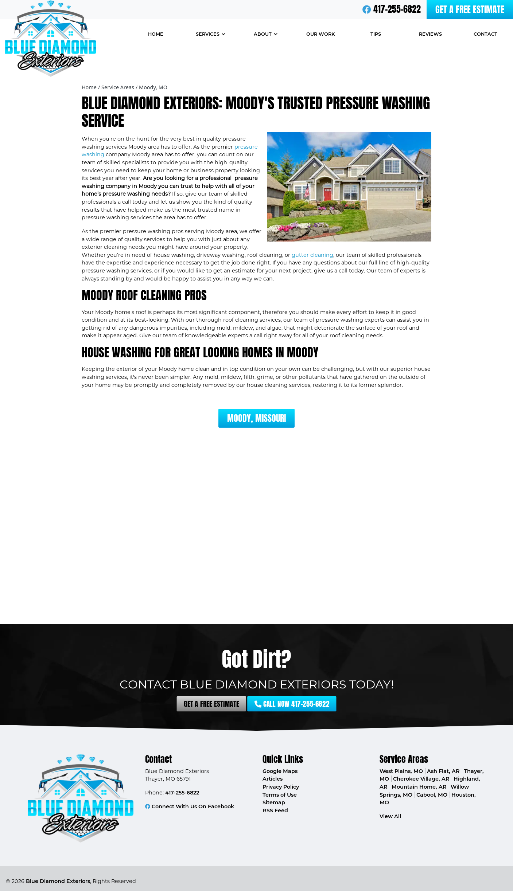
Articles (273, 779)
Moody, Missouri (256, 418)
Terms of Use (280, 795)
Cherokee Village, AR (421, 779)
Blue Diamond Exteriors (58, 881)
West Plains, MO (401, 771)
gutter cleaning (312, 255)
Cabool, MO (431, 795)
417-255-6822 (397, 9)
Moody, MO (153, 87)
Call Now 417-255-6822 (270, 704)
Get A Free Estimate (469, 9)
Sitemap (274, 802)
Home (89, 87)
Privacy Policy (281, 787)
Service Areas (117, 87)
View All (390, 816)
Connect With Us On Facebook (189, 806)
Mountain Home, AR (419, 787)
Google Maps (280, 771)
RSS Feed (275, 810)
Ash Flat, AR (443, 771)
